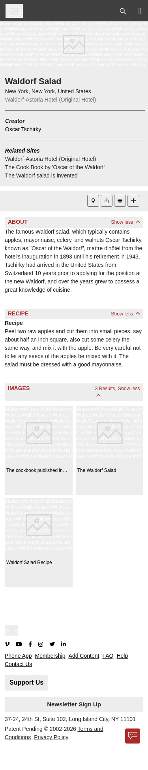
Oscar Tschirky (23, 129)
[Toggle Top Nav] (124, 11)
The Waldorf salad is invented (41, 175)
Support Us (26, 682)
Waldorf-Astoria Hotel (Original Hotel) (50, 99)
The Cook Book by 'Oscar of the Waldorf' (55, 167)
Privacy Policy (51, 737)
